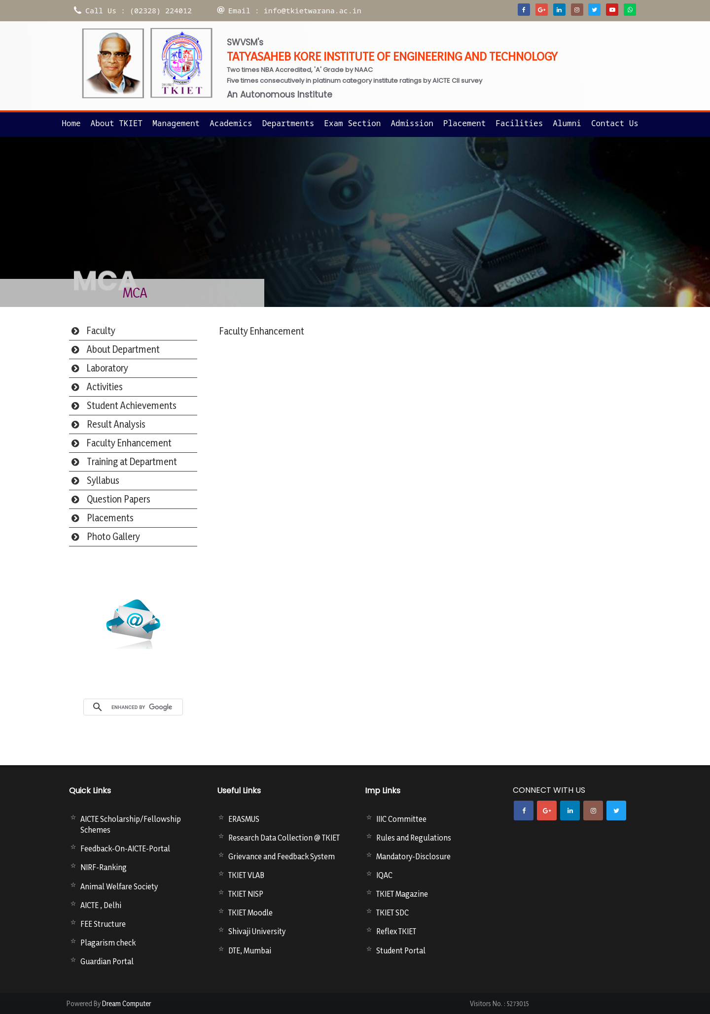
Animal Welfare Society (119, 886)
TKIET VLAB (246, 875)
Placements (110, 518)
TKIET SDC (392, 912)
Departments (288, 123)
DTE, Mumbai (249, 950)
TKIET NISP (245, 894)
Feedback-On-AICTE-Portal (125, 848)
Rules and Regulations (413, 838)
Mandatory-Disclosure (413, 856)
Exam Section (352, 123)
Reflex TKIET (396, 931)
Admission (411, 123)
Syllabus (103, 480)
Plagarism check (108, 942)
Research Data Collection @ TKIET (284, 838)
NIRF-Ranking (103, 867)
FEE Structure (103, 924)
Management (176, 123)
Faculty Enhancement (129, 443)
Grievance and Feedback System (281, 856)
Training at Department (132, 462)
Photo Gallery (113, 536)
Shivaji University (256, 931)
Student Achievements (132, 405)
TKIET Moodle (250, 912)
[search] (144, 707)
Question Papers (118, 499)
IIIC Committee (401, 819)
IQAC (384, 875)
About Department (123, 349)
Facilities (519, 123)
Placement (464, 123)
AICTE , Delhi (100, 905)
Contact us (615, 123)
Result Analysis (116, 424)
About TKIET (117, 123)
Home (71, 123)
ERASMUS (243, 819)
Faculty (101, 331)
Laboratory (107, 368)
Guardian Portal (107, 961)
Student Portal (401, 950)
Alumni (567, 123)
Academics (231, 123)
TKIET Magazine (402, 894)
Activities (105, 387)
